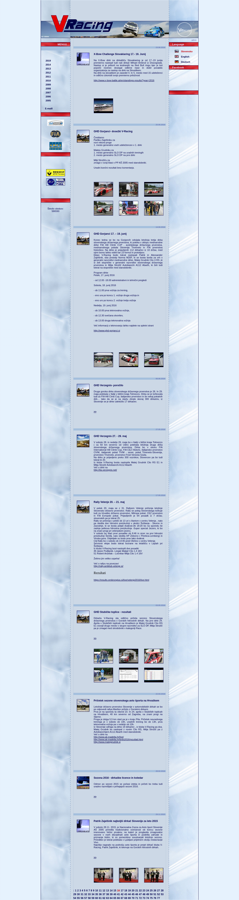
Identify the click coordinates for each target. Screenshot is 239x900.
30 (78, 894)
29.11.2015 (161, 814)
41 (118, 894)
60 (96, 898)
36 (100, 894)
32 (85, 894)
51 (154, 894)
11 (100, 890)
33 (89, 894)
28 (162, 890)
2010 (48, 80)
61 (100, 898)
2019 (48, 60)
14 (111, 890)
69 (129, 898)
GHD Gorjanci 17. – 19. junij (110, 233)
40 (114, 894)
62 (103, 898)
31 (82, 894)
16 (118, 890)
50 (151, 894)
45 (133, 894)
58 (89, 898)
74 (147, 898)
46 (136, 894)
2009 (48, 84)
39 (111, 894)
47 (140, 894)
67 (122, 898)
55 (78, 898)
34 (92, 894)
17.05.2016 (161, 495)
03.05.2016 (161, 605)
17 (122, 890)
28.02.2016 (161, 771)
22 (140, 890)
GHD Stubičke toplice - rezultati (112, 612)
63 (107, 898)
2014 (48, 64)
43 (125, 894)
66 (118, 898)
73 (143, 898)
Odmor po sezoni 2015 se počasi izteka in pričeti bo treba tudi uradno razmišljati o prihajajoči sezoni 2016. (128, 785)
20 (133, 890)
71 (136, 898)
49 (147, 894)
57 (85, 898)
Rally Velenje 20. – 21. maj (109, 502)
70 (133, 898)
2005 (48, 100)
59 (92, 898)
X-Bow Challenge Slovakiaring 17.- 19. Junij (120, 54)
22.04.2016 (161, 694)
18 (125, 890)
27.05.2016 (161, 429)
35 (96, 894)
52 (158, 894)
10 (96, 890)
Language (178, 44)
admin (194, 40)
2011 (48, 76)
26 (154, 890)
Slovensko (186, 51)
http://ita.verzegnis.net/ (105, 470)
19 (129, 890)
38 (107, 894)
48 (143, 894)
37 (103, 894)
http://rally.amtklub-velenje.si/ (108, 566)
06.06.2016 (161, 379)
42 (122, 894)
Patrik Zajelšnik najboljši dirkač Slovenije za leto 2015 (126, 821)
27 (158, 890)
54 (74, 898)
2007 (48, 92)
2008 (48, 88)
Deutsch (184, 62)
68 (125, 898)
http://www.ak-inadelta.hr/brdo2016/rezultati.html (118, 739)
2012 (48, 72)
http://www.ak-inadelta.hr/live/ (109, 737)
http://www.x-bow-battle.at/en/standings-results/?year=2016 (124, 80)
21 (136, 890)
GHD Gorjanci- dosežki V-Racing (113, 131)
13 (107, 890)
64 (111, 898)
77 (158, 898)
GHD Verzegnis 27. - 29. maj (110, 436)
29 (74, 894)
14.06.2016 (161, 227)
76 (154, 898)
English (184, 56)
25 (151, 890)
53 (162, 894)
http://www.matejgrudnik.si (107, 742)
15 (114, 890)
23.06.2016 (161, 47)
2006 (48, 96)
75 (151, 898)
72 (140, 898)
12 (103, 890)
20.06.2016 (161, 125)
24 (147, 890)
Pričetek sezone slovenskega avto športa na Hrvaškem (126, 700)
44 (129, 894)
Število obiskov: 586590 (55, 209)
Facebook (178, 67)
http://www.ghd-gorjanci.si (107, 330)
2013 (48, 68)
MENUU (62, 44)
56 (82, 898)
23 (143, 890)
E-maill (49, 108)
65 (114, 898)
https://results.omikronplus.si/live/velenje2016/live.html (121, 580)
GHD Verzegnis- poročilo (108, 385)
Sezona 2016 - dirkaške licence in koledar (118, 777)
